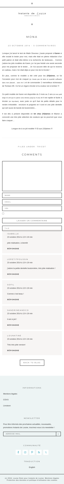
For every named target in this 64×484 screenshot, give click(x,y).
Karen (57, 53)
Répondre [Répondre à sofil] (13, 300)
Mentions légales (10, 394)
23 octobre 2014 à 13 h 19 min (20, 237)
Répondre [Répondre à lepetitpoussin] (13, 274)
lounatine (14, 336)
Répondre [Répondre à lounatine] (13, 350)
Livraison (7, 406)
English (32, 467)
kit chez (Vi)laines (41, 114)
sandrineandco (18, 310)
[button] (32, 3)
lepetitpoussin (17, 259)
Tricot (41, 147)
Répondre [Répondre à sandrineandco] (13, 325)
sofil (10, 285)
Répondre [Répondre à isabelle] (13, 249)
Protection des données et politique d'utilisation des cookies (32, 480)
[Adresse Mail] (29, 434)
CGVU (6, 400)
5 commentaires (45, 46)
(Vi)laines (51, 76)
